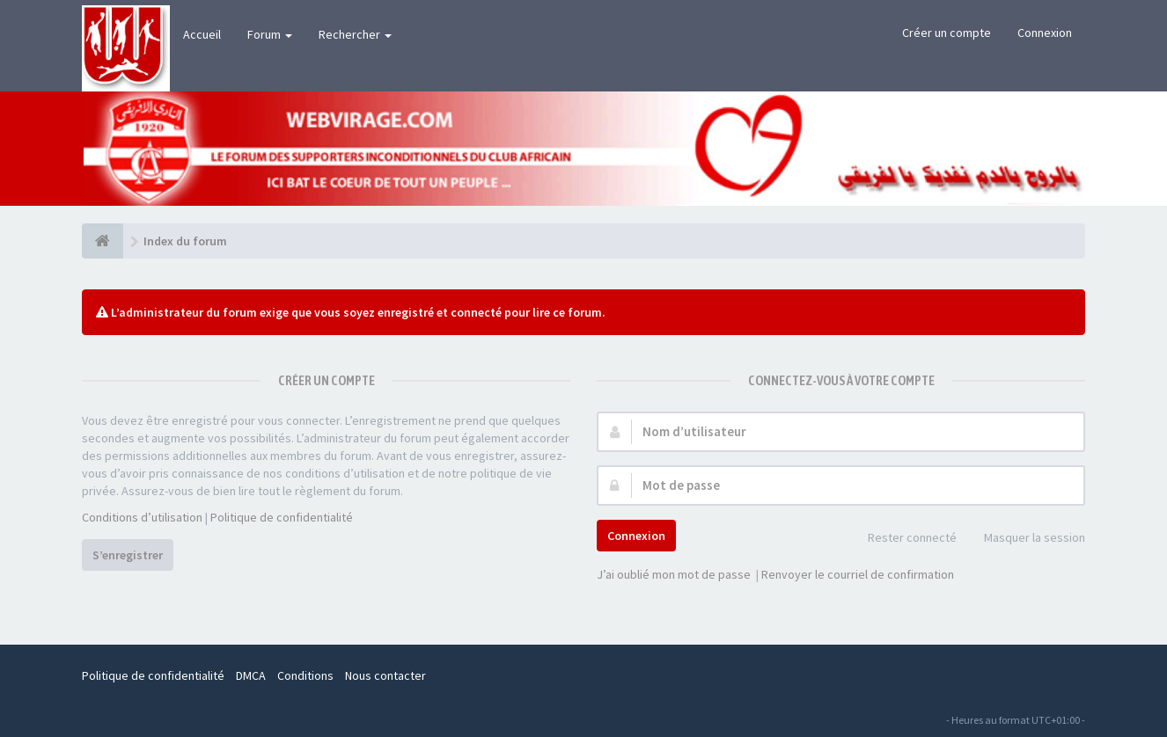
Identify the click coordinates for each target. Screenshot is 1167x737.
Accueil (202, 34)
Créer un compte (946, 32)
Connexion (1044, 32)
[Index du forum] (102, 241)
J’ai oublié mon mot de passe (674, 574)
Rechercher (355, 34)
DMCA (251, 675)
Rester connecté (902, 538)
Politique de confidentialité (281, 517)
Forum (269, 34)
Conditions (305, 675)
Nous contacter (385, 675)
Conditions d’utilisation (142, 517)
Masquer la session (1025, 538)
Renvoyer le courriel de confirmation (857, 574)
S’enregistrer (127, 555)
